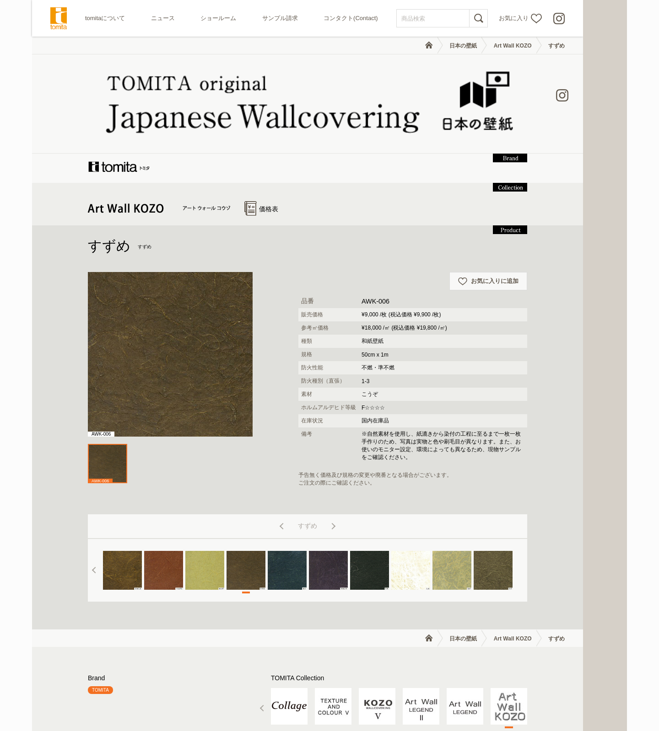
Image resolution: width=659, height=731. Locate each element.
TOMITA (100, 599)
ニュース (163, 18)
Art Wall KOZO (513, 46)
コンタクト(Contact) (351, 18)
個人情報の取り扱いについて (510, 702)
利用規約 (455, 702)
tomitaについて (105, 18)
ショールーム (218, 18)
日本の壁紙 (463, 46)
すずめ (556, 46)
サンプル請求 (280, 18)
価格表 (261, 118)
